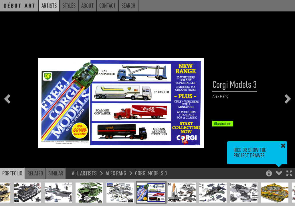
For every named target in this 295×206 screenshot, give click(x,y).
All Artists (84, 173)
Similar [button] (55, 173)
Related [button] (35, 173)
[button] (289, 174)
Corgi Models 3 (151, 173)
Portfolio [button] (12, 173)
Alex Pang (116, 173)
